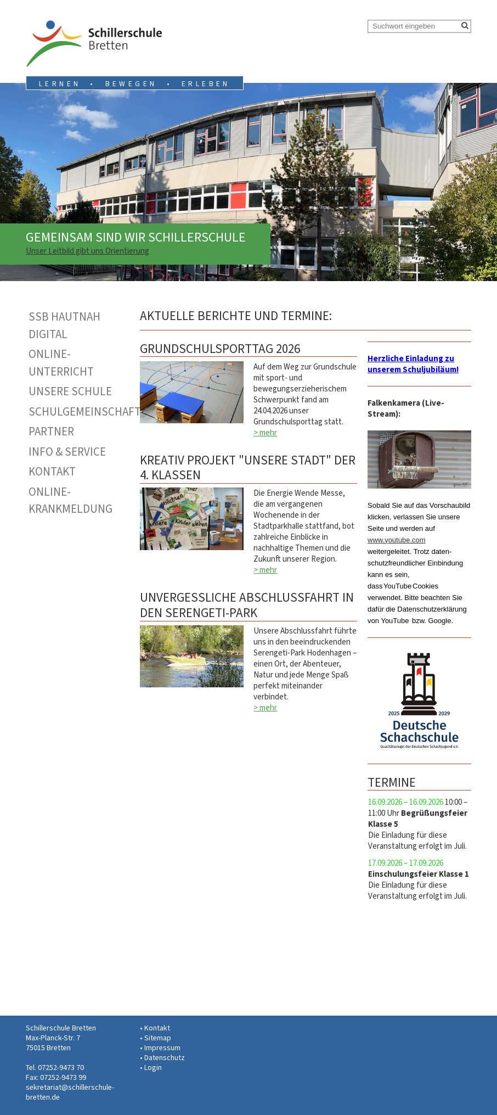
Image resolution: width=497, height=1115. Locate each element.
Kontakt (52, 471)
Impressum (162, 1048)
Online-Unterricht (61, 362)
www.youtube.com (397, 540)
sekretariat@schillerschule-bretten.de (70, 1092)
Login (153, 1067)
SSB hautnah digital (64, 325)
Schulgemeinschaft (79, 411)
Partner (51, 431)
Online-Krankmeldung (70, 500)
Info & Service (67, 452)
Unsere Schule (70, 391)
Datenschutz (164, 1057)
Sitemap (157, 1038)
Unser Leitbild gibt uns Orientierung (87, 250)
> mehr (265, 432)
